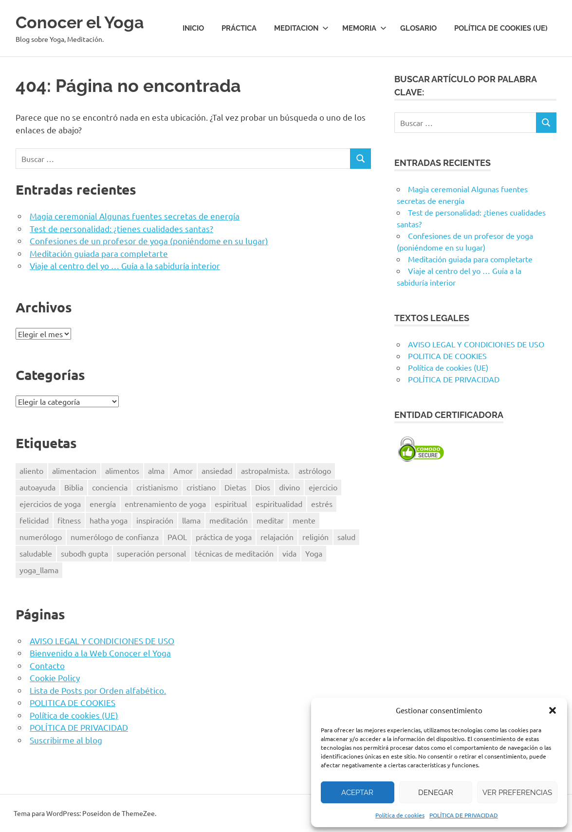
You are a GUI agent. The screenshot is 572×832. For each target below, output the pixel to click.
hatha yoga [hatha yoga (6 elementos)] (109, 520)
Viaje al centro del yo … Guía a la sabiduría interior (125, 265)
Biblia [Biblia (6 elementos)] (73, 487)
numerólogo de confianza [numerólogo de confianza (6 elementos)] (115, 537)
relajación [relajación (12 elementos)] (277, 537)
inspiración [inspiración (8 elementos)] (154, 520)
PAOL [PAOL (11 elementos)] (177, 537)
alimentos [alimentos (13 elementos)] (122, 470)
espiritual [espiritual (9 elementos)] (231, 503)
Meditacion (301, 28)
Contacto (47, 665)
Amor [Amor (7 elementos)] (183, 470)
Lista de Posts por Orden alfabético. (98, 690)
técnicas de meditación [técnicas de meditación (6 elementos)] (234, 553)
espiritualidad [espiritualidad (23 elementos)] (279, 503)
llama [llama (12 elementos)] (191, 520)
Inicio (193, 28)
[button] (552, 710)
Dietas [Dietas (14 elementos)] (235, 487)
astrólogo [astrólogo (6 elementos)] (314, 470)
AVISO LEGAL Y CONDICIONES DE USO (102, 640)
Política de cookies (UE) (501, 28)
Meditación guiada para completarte (99, 253)
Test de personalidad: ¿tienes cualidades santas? (121, 228)
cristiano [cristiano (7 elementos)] (201, 487)
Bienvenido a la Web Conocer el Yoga (100, 653)
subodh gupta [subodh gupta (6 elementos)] (84, 553)
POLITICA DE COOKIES (72, 702)
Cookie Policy (55, 677)
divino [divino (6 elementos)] (289, 487)
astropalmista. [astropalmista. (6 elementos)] (265, 470)
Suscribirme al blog (66, 740)
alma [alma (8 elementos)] (156, 470)
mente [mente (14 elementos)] (304, 520)
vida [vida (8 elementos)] (289, 553)
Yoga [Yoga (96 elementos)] (313, 553)
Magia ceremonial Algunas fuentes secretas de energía (135, 216)
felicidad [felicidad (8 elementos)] (34, 520)
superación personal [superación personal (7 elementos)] (151, 553)
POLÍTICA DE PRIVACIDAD (463, 815)
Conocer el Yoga (87, 22)
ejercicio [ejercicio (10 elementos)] (323, 487)
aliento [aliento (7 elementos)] (31, 470)
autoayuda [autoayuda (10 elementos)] (37, 487)
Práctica (239, 28)
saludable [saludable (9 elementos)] (35, 553)
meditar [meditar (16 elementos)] (270, 520)
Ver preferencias (517, 792)
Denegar (435, 792)
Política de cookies (399, 815)
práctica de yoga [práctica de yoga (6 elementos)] (224, 537)
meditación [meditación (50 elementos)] (228, 520)
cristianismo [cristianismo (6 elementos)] (157, 487)
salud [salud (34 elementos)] (346, 537)
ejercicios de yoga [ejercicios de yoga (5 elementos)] (50, 503)
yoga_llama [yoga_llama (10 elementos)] (38, 570)
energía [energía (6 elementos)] (103, 503)
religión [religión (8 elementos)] (315, 537)
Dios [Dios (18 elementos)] (262, 487)
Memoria (364, 28)
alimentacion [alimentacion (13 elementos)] (74, 470)
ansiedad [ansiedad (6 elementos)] (217, 470)
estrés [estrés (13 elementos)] (321, 503)
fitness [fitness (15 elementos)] (69, 520)
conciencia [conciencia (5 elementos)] (110, 487)
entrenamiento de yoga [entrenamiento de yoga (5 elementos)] (165, 503)
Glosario (418, 28)
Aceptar (357, 792)
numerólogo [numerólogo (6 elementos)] (40, 537)
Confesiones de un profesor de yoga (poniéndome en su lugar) (149, 240)
